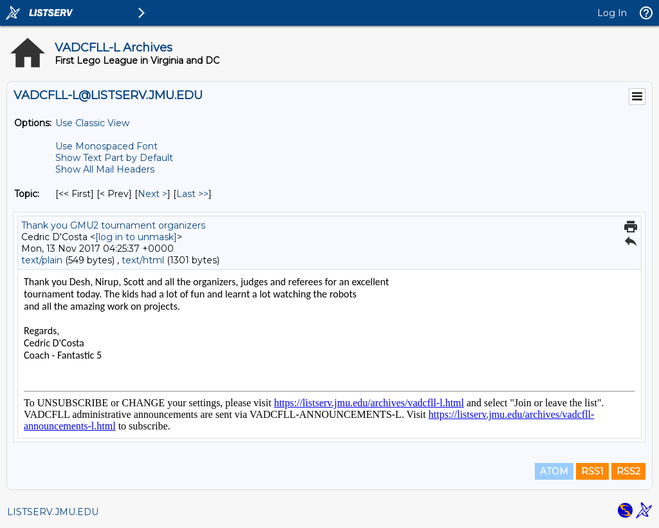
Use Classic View (92, 123)
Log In (612, 13)
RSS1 (592, 471)
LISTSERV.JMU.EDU (52, 512)
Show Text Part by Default (114, 158)
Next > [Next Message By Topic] (152, 194)
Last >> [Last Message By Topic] (192, 194)
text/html (143, 260)
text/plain (41, 260)
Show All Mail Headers (104, 169)
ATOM (554, 471)
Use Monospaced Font (106, 146)
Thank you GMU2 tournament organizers (113, 225)
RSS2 (628, 471)
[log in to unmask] (136, 237)
